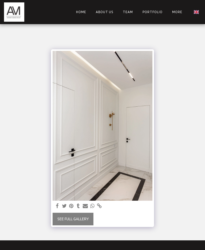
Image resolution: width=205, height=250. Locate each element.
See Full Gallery (73, 219)
